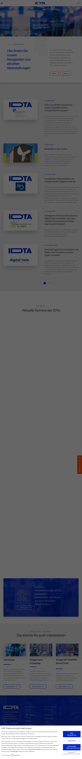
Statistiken (15, 755)
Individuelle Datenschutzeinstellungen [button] (73, 747)
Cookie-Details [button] (71, 752)
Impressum (77, 753)
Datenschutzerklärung (35, 749)
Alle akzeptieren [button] (71, 733)
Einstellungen (14, 751)
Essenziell (5, 755)
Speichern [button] (72, 740)
